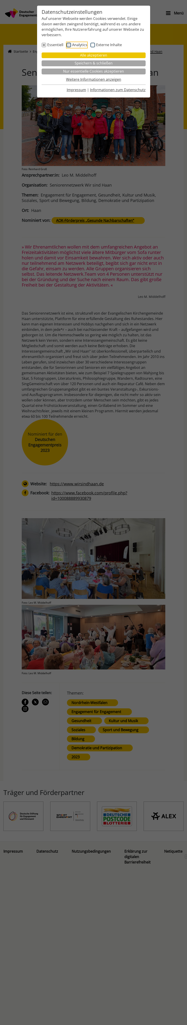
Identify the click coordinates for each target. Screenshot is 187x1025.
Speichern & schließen (94, 63)
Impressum (76, 89)
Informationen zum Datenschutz (118, 89)
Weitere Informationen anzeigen (93, 79)
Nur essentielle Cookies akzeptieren (93, 71)
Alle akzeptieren (93, 55)
